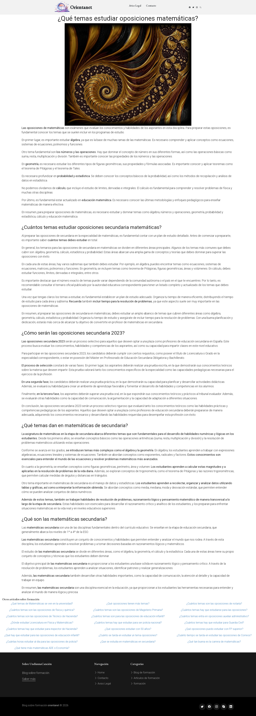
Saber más (29, 679)
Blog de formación (142, 672)
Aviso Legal (135, 5)
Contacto (151, 5)
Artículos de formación (145, 678)
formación (138, 683)
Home (99, 672)
